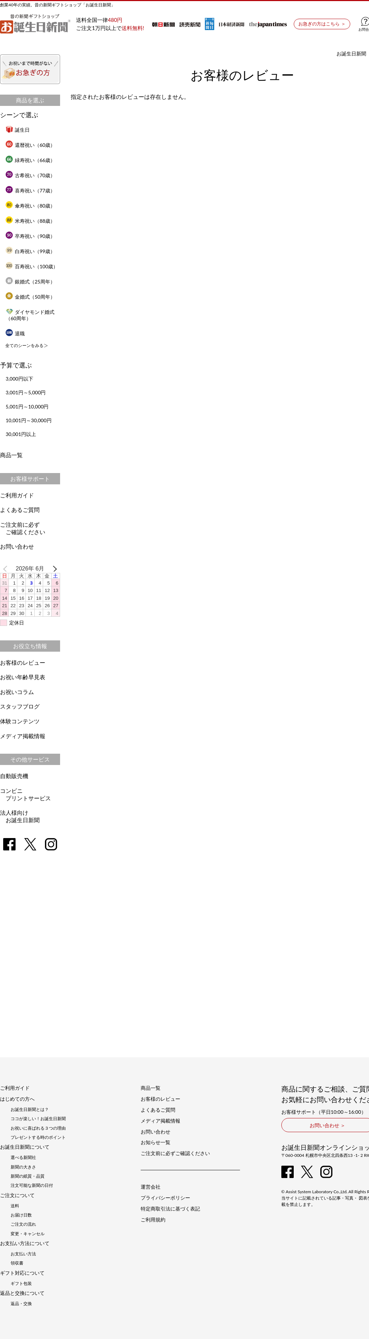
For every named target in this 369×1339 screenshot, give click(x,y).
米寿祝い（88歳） (30, 221)
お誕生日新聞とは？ (30, 1109)
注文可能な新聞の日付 (32, 1185)
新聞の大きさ (23, 1167)
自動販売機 (14, 775)
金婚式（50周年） (30, 297)
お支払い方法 (23, 1254)
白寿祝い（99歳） (30, 251)
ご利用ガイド (17, 495)
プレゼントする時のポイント (38, 1137)
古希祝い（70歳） (30, 175)
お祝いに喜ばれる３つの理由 (38, 1128)
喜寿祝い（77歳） (30, 190)
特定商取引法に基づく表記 (170, 1208)
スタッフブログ (20, 706)
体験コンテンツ (20, 721)
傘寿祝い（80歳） (30, 206)
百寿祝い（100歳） (32, 266)
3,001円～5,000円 (26, 392)
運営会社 (150, 1186)
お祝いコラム (17, 691)
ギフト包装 (21, 1283)
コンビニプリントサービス (25, 794)
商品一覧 (11, 455)
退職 (15, 333)
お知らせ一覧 (155, 1142)
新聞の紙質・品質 (28, 1176)
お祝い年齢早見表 (22, 677)
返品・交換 (21, 1304)
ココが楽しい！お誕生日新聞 (38, 1119)
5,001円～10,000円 (27, 407)
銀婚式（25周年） (30, 282)
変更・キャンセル (28, 1234)
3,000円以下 (19, 379)
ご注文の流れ (23, 1224)
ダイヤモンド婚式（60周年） (30, 315)
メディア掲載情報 (22, 736)
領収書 (17, 1263)
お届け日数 (21, 1215)
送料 (15, 1206)
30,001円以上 (21, 434)
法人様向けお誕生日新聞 (20, 816)
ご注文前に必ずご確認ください (22, 528)
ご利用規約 (153, 1219)
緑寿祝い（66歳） (30, 160)
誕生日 (18, 130)
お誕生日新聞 (351, 53)
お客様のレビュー (22, 662)
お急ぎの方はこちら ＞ (321, 23)
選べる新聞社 (23, 1157)
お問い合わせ (17, 546)
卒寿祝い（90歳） (30, 236)
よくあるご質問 (20, 509)
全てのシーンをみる (24, 345)
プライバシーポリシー (165, 1197)
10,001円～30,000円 (29, 420)
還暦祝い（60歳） (30, 145)
